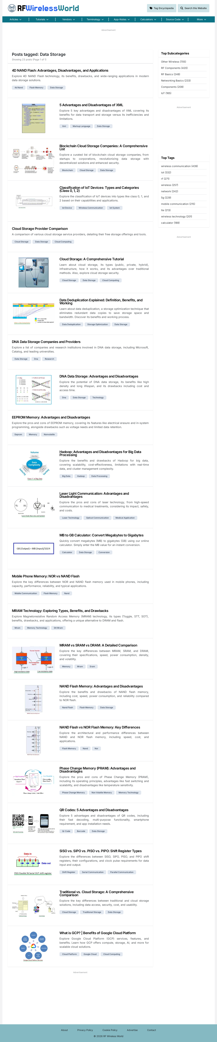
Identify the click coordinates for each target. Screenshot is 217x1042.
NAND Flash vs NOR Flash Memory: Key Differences (99, 727)
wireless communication (91, 208)
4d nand (19, 87)
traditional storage (92, 912)
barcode (81, 831)
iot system (115, 208)
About (64, 1030)
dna (36, 359)
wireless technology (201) (176, 216)
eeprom (18, 434)
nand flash (67, 707)
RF (43, 8)
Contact (151, 1030)
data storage (56, 87)
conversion (104, 552)
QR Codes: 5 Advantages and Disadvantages (93, 810)
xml (64, 126)
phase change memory (73, 792)
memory (33, 434)
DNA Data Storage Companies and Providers (46, 342)
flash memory (36, 87)
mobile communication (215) (178, 204)
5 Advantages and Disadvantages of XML (91, 105)
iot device (67, 208)
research (49, 359)
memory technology (37, 628)
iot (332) (166, 172)
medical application (125, 517)
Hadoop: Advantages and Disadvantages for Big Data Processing (100, 453)
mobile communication (26, 593)
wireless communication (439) (179, 166)
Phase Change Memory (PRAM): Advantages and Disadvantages (97, 769)
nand (66, 593)
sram (92, 666)
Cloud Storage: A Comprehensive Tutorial (91, 259)
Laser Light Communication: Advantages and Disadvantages (94, 495)
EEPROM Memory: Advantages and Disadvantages (51, 417)
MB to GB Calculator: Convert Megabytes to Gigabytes (101, 535)
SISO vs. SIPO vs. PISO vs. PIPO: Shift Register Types (100, 851)
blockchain (67, 170)
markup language (81, 126)
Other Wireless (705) (173, 61)
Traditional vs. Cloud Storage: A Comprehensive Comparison (96, 893)
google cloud (90, 954)
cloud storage (86, 170)
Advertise (132, 1030)
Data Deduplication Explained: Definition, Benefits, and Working (101, 301)
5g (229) (166, 197)
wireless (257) (169, 185)
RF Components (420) (174, 68)
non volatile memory (102, 792)
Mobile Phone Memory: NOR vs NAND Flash (46, 576)
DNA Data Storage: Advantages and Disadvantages (98, 376)
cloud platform (69, 954)
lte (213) (166, 210)
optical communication (97, 517)
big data (66, 476)
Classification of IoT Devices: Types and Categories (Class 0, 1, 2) (99, 189)
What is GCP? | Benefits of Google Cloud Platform (97, 933)
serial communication (92, 872)
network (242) (169, 191)
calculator (67, 552)
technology (98, 397)
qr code (66, 831)
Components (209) (172, 86)
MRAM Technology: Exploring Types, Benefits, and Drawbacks (60, 611)
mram (17, 628)
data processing (99, 476)
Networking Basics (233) (176, 80)
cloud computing (63, 241)
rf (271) (165, 178)
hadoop (81, 476)
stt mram (58, 628)
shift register (68, 872)
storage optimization (97, 324)
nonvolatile (49, 434)
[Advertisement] (108, 39)
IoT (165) (166, 93)
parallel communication (121, 872)
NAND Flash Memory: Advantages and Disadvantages (101, 686)
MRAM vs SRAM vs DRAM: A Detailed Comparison (98, 645)
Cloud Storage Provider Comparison (40, 229)
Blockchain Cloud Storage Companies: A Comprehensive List (103, 147)
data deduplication (71, 324)
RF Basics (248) (170, 74)
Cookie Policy (109, 1030)
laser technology (70, 517)
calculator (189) (170, 222)
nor (96, 748)
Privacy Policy (85, 1030)
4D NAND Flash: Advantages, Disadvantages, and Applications (60, 70)
